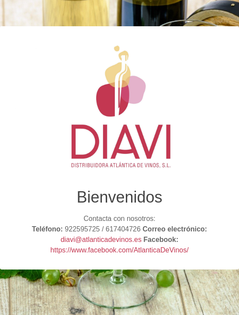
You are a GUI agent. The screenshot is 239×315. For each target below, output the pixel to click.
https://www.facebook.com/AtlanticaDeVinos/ (119, 250)
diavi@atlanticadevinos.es (101, 239)
